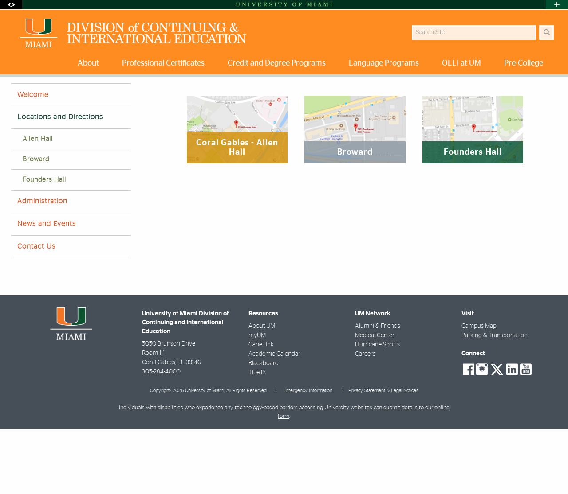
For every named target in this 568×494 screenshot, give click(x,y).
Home (18, 95)
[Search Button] (546, 32)
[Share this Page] (549, 90)
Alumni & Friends (377, 391)
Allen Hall (38, 203)
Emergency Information (308, 455)
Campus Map (479, 391)
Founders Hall (44, 244)
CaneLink (261, 409)
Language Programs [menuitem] (384, 63)
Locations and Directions (112, 95)
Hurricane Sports (377, 409)
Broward (36, 224)
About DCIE (53, 95)
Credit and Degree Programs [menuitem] (277, 63)
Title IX (257, 437)
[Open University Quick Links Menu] (557, 4)
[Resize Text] (528, 90)
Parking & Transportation (495, 400)
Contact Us (36, 311)
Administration (42, 265)
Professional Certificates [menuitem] (163, 63)
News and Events (46, 288)
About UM (261, 391)
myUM (257, 400)
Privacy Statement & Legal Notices (383, 455)
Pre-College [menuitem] (523, 63)
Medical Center (374, 400)
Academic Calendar (274, 419)
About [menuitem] (88, 63)
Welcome (32, 159)
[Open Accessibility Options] (11, 4)
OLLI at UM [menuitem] (461, 63)
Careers (365, 419)
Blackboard (263, 428)
